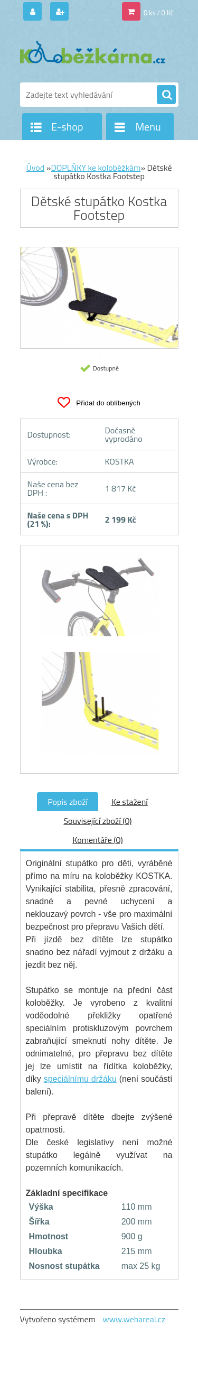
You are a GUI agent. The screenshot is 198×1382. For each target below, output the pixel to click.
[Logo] (92, 51)
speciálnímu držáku (80, 1078)
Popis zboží (68, 801)
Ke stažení (129, 801)
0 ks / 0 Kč (159, 12)
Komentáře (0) (97, 839)
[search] (166, 95)
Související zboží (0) (97, 820)
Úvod (35, 167)
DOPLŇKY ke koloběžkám (95, 167)
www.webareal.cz (133, 1319)
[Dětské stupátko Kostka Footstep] (99, 600)
